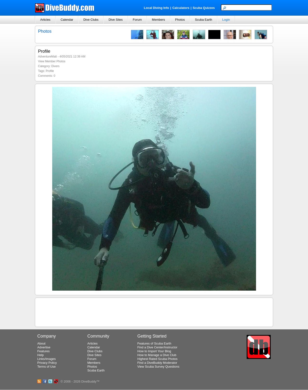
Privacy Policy (47, 362)
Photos (180, 19)
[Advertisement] (154, 311)
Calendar (67, 19)
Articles (45, 19)
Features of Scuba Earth (154, 343)
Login (226, 19)
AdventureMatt (47, 56)
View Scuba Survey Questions (158, 366)
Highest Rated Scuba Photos (157, 359)
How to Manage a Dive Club (156, 355)
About (41, 343)
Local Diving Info (156, 8)
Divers (55, 66)
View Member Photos (51, 61)
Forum (137, 19)
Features (43, 351)
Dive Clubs (90, 19)
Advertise (43, 347)
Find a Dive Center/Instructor (157, 347)
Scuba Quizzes (204, 8)
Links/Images (46, 359)
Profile (50, 71)
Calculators (180, 8)
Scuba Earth (203, 19)
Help (40, 355)
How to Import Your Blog (154, 351)
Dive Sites (116, 19)
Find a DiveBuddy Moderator (157, 362)
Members (158, 19)
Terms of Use (46, 366)
